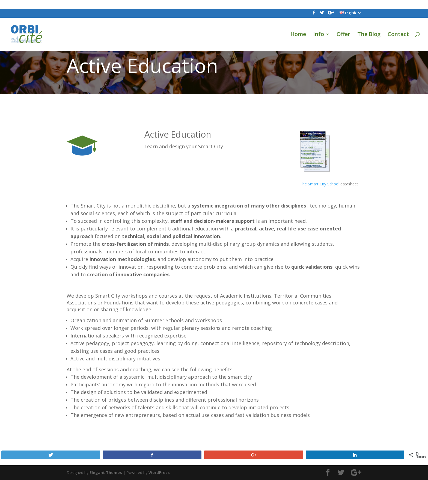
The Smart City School (319, 183)
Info (318, 35)
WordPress (159, 472)
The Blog (369, 35)
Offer (343, 35)
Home (298, 35)
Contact (398, 35)
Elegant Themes (106, 472)
